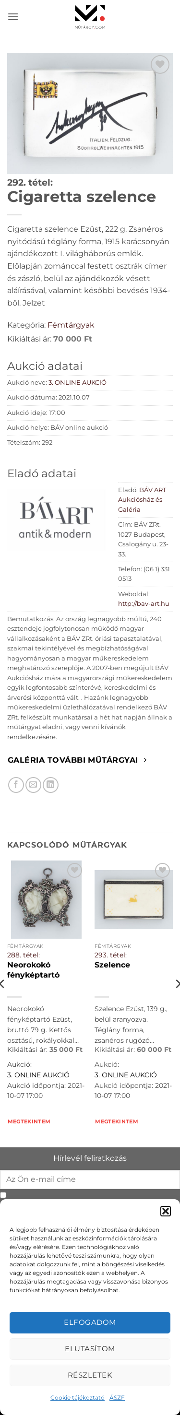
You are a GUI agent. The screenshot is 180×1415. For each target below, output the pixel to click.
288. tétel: (23, 955)
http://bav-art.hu (143, 603)
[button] (165, 1211)
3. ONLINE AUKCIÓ (77, 382)
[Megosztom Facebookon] (16, 785)
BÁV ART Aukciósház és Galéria (142, 499)
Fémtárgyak (71, 325)
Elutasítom (90, 1348)
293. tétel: (111, 955)
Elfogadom (90, 1322)
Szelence (112, 964)
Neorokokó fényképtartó (33, 969)
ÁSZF (117, 1397)
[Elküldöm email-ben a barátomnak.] (33, 785)
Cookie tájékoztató (77, 1397)
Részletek (90, 1375)
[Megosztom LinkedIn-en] (51, 785)
